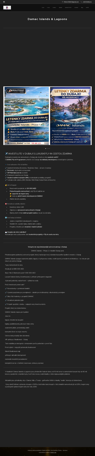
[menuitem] (68, 7)
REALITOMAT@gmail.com (71, 2)
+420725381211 (87, 2)
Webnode (53, 452)
